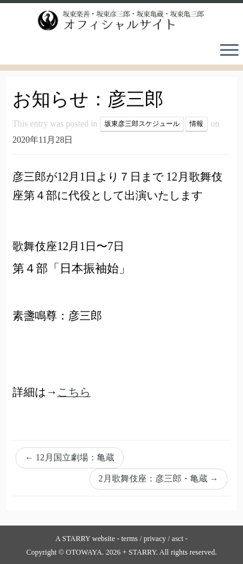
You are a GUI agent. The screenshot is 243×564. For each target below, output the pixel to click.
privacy (155, 538)
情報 (196, 123)
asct (177, 538)
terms (129, 538)
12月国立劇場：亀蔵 (69, 457)
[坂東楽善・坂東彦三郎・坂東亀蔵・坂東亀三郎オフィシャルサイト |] (121, 20)
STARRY (76, 538)
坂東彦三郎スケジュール (142, 123)
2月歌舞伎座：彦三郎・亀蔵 (159, 478)
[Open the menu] (229, 51)
